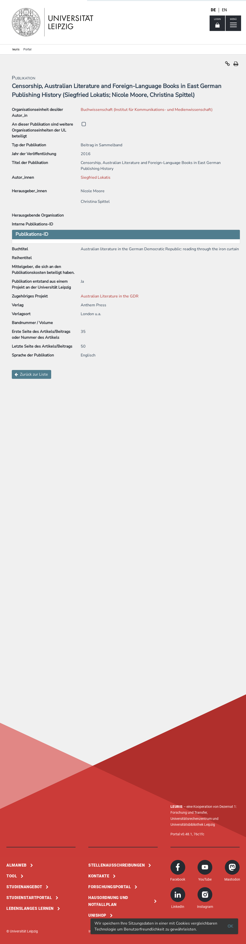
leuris (15, 49)
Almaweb (16, 865)
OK (230, 926)
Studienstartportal (29, 897)
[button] (227, 64)
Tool (11, 876)
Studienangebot (24, 887)
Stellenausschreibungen (116, 865)
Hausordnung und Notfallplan (108, 901)
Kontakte (98, 876)
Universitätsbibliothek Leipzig (192, 824)
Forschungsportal (109, 887)
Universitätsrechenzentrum (191, 819)
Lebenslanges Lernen (30, 908)
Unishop (97, 915)
